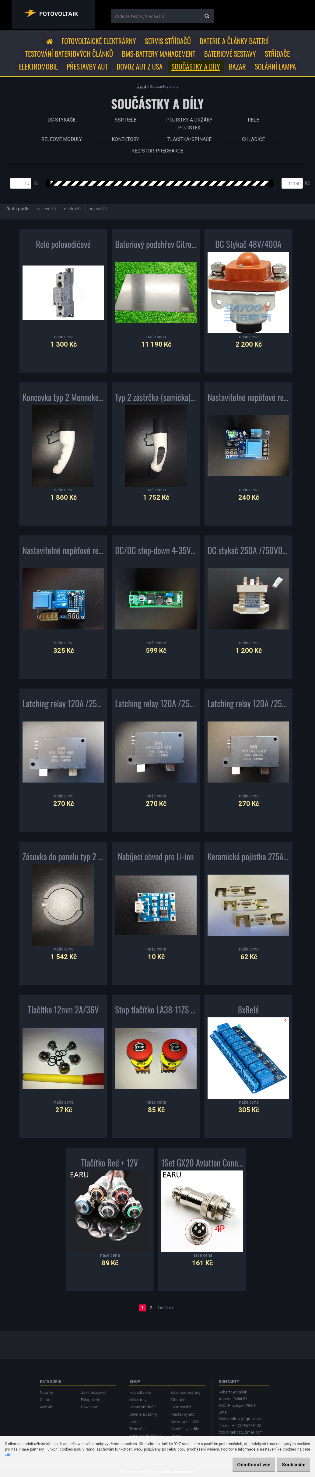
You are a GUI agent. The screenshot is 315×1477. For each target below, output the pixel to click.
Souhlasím (291, 1465)
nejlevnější (47, 208)
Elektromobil (38, 66)
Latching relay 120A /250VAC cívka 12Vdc (156, 706)
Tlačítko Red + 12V (109, 1165)
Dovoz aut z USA (140, 66)
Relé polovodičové (63, 247)
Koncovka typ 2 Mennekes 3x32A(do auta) (63, 400)
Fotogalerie (90, 1399)
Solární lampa (275, 66)
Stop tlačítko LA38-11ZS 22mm (156, 1012)
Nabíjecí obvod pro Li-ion (156, 859)
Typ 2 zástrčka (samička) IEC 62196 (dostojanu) (156, 400)
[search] (206, 16)
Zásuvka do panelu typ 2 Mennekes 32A (63, 859)
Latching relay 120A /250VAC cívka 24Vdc (248, 706)
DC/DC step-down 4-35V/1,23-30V (156, 553)
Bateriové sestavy (230, 54)
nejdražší (72, 208)
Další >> (166, 1308)
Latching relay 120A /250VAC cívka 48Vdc (63, 706)
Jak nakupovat (94, 1392)
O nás (45, 1399)
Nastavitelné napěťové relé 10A (248, 400)
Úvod (141, 86)
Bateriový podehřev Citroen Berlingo (156, 247)
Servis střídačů (168, 41)
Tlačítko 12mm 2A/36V (63, 1012)
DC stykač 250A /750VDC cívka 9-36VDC (248, 553)
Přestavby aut (87, 66)
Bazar (237, 66)
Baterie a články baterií (234, 41)
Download (89, 1407)
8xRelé (248, 1012)
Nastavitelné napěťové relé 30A (63, 553)
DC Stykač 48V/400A (248, 247)
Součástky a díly (195, 66)
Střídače (277, 54)
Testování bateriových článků (69, 54)
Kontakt (46, 1407)
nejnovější (98, 208)
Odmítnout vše (244, 1465)
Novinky (46, 1392)
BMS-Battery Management (158, 54)
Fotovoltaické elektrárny (98, 41)
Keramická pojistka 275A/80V (248, 859)
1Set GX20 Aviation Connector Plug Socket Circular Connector (202, 1165)
